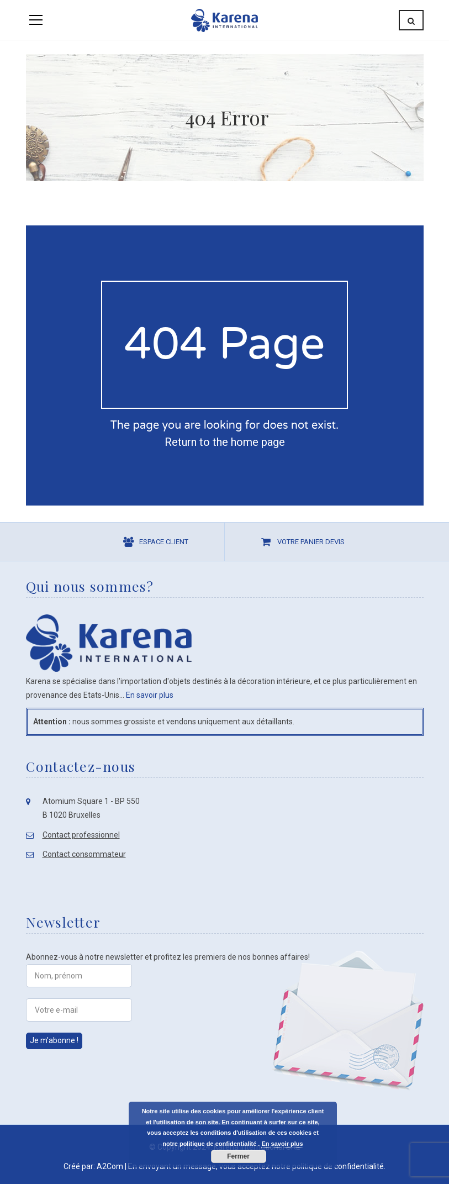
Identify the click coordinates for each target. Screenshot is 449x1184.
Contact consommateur (84, 854)
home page (258, 442)
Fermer (238, 1156)
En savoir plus (149, 695)
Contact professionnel (81, 834)
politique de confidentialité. (338, 1166)
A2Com (110, 1166)
